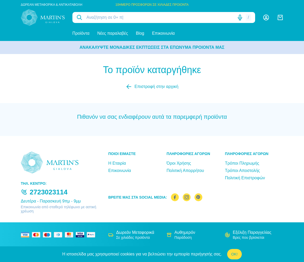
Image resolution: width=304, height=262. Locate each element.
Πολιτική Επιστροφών (245, 178)
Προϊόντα (80, 33)
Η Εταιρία (117, 163)
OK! (234, 254)
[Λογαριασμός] (266, 17)
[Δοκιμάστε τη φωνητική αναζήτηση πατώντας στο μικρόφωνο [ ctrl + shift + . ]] (240, 17)
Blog (140, 33)
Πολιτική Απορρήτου (185, 170)
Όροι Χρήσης (179, 163)
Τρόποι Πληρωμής (242, 163)
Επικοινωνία (163, 33)
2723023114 (49, 192)
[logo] (43, 17)
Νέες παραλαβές (112, 33)
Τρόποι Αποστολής (242, 170)
